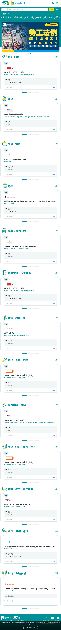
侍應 (38, 17)
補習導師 (57, 17)
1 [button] (24, 92)
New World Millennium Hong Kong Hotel (16, 336)
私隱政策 (45, 623)
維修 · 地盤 (29, 17)
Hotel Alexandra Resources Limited (15, 507)
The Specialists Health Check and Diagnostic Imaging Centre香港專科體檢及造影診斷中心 (32, 422)
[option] (30, 75)
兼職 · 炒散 (7, 17)
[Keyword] (27, 9)
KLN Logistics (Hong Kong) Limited (15, 378)
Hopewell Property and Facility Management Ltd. (19, 75)
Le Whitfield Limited (10, 549)
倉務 (50, 17)
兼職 (54, 129)
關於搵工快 (46, 621)
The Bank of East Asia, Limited (14, 591)
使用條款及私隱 (55, 621)
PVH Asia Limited (9, 204)
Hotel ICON (7, 162)
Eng (25, 3)
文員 (45, 17)
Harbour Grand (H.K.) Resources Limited (16, 249)
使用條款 (51, 623)
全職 (54, 87)
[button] (4, 9)
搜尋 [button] (51, 9)
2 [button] (30, 92)
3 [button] (36, 92)
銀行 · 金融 (18, 17)
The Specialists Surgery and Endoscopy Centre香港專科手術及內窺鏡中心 (27, 117)
